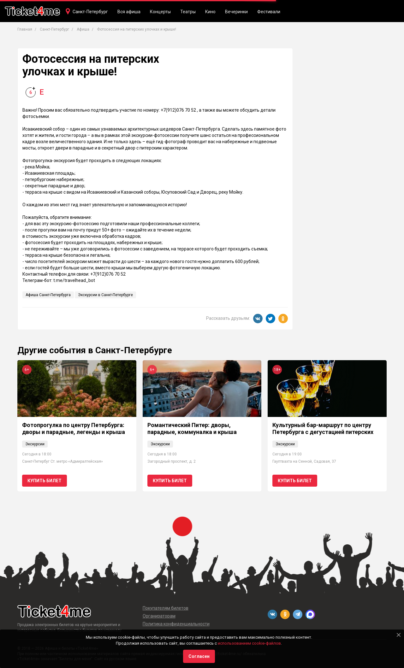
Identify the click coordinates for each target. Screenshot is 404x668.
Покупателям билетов (165, 608)
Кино (210, 11)
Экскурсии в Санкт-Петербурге (105, 295)
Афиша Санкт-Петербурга (48, 295)
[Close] (399, 635)
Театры (188, 11)
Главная (24, 29)
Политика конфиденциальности (176, 623)
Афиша (83, 29)
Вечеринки (236, 11)
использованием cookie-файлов (249, 643)
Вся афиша (128, 11)
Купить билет (44, 480)
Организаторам (159, 615)
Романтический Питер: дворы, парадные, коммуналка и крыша (192, 428)
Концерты (160, 11)
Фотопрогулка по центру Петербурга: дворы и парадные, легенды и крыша (73, 428)
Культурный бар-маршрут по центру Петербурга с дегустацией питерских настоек (322, 432)
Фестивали (268, 11)
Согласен (199, 656)
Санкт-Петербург (90, 11)
